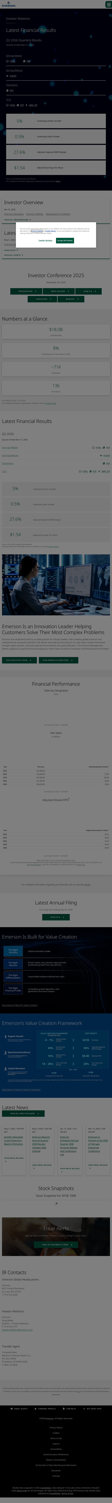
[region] (56, 235)
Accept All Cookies (65, 240)
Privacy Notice (36, 231)
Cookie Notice (50, 231)
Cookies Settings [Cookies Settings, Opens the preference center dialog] (45, 240)
